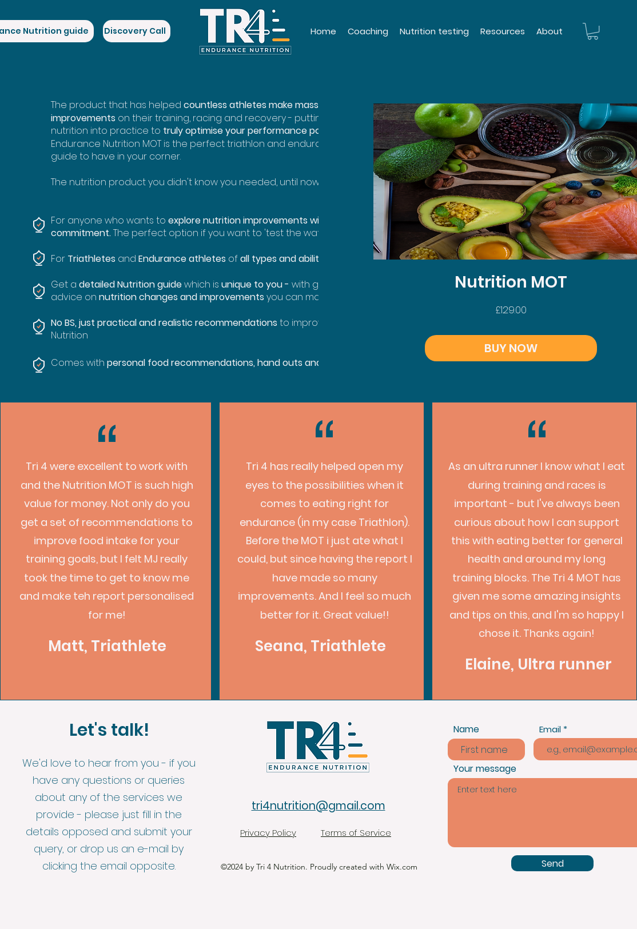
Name (466, 729)
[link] (593, 31)
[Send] (552, 863)
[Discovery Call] (136, 31)
